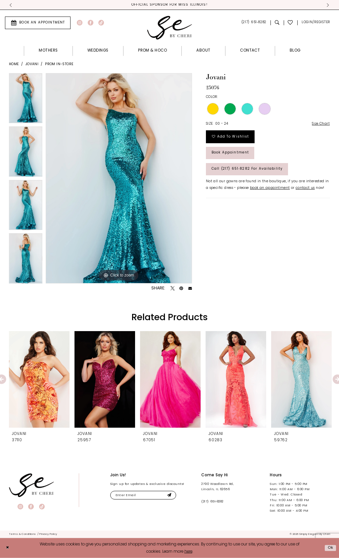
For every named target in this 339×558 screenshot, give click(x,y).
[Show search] (277, 23)
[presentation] (39, 379)
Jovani (31, 64)
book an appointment (270, 190)
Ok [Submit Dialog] (330, 548)
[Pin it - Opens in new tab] (181, 289)
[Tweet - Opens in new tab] (172, 289)
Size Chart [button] (321, 124)
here (188, 552)
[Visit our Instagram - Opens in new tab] (79, 23)
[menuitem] (38, 23)
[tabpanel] (25, 100)
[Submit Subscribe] (171, 495)
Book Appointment (231, 154)
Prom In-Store (59, 64)
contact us (305, 190)
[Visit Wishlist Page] (291, 23)
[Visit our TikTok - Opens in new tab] (101, 23)
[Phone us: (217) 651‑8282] (253, 23)
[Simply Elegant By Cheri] (169, 28)
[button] (315, 23)
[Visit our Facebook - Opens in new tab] (90, 23)
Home (14, 64)
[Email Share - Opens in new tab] (190, 289)
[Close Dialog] (7, 547)
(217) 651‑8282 (212, 501)
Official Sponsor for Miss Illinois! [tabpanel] (169, 5)
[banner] (31, 485)
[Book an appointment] (38, 23)
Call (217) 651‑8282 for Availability (248, 170)
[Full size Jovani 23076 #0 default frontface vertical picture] (119, 178)
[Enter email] (144, 495)
